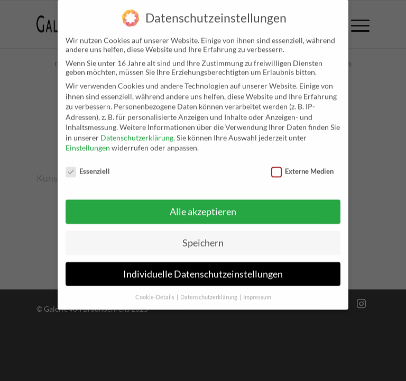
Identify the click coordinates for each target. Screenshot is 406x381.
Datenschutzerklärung (136, 128)
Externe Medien (302, 162)
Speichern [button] (203, 234)
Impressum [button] (257, 288)
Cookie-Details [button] (155, 288)
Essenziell (88, 162)
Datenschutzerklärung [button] (209, 288)
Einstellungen (88, 138)
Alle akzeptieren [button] (203, 202)
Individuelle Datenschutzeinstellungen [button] (203, 265)
